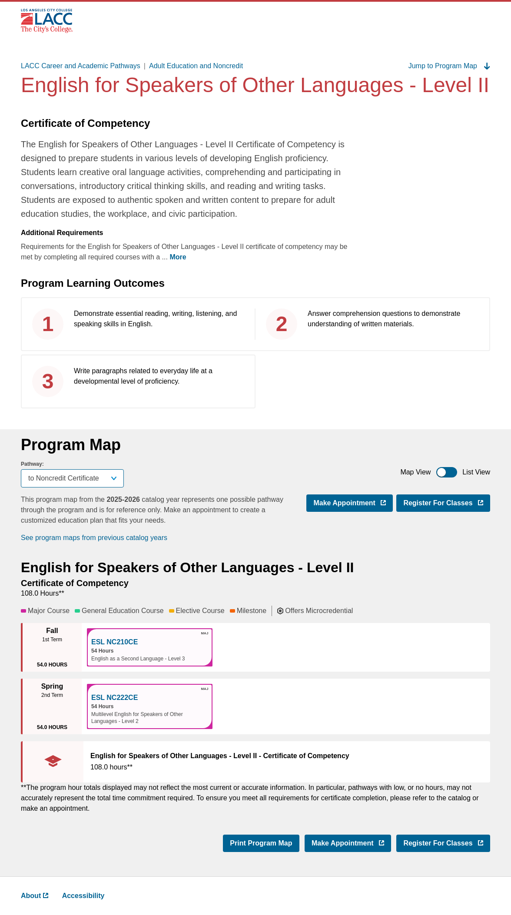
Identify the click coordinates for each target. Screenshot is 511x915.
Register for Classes (446, 502)
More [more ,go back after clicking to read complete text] (177, 257)
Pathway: (32, 464)
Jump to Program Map (449, 66)
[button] (149, 647)
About (34, 895)
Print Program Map (261, 843)
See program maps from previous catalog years (94, 537)
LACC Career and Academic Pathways (80, 66)
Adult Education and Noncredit (196, 66)
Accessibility (83, 895)
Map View (415, 472)
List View (476, 472)
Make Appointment (353, 502)
